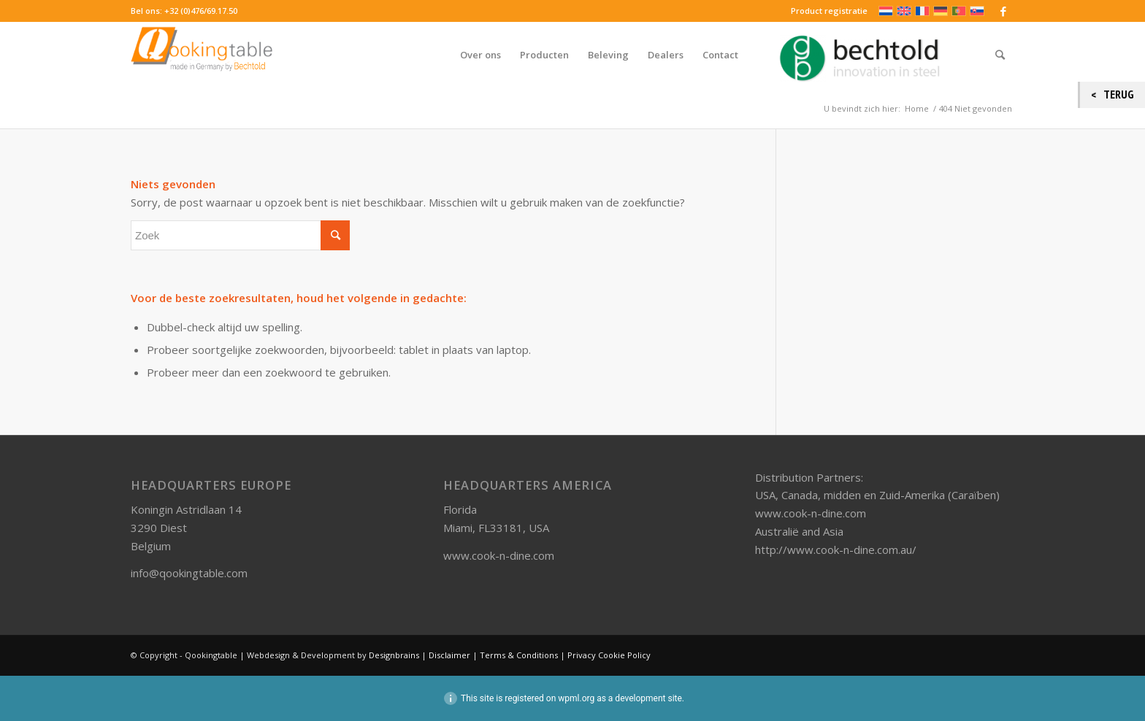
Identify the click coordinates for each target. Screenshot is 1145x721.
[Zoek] (1000, 55)
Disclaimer (449, 654)
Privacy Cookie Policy (609, 654)
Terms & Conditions (519, 654)
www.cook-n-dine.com (498, 555)
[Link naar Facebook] (1003, 11)
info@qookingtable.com (189, 573)
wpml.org (576, 698)
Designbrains (395, 654)
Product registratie (829, 10)
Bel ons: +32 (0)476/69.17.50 (184, 10)
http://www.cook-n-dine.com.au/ (835, 549)
